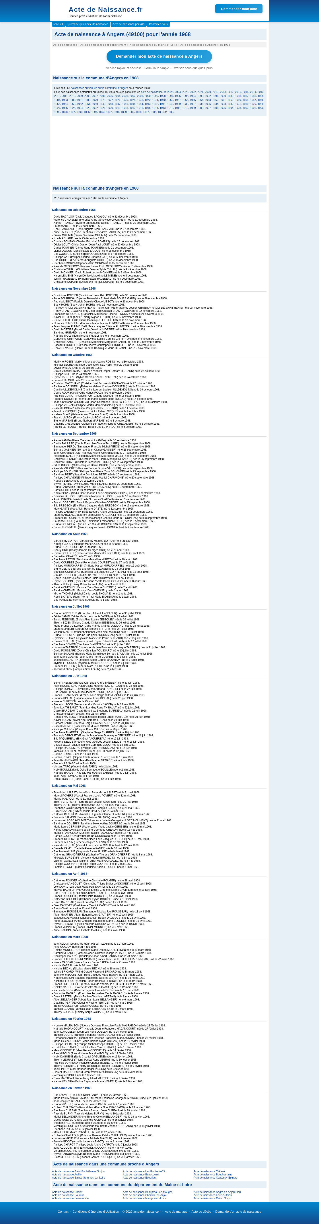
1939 (178, 103)
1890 (124, 111)
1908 (200, 107)
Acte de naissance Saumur (68, 1195)
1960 (230, 99)
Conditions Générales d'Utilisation (96, 1211)
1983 (65, 99)
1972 (148, 99)
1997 (170, 95)
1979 (95, 99)
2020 (208, 91)
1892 (109, 111)
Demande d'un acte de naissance (238, 1211)
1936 (200, 103)
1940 (170, 103)
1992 (208, 95)
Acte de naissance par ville (128, 24)
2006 (102, 95)
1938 (185, 103)
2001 (140, 95)
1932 (230, 103)
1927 (57, 107)
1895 (87, 111)
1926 (65, 107)
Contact (63, 1211)
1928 (261, 103)
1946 (125, 103)
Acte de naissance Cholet (67, 1191)
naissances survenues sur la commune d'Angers (99, 87)
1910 (185, 107)
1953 (72, 103)
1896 (79, 111)
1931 (238, 103)
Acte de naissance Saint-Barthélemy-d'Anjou (78, 1171)
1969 (170, 99)
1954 (65, 103)
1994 (193, 95)
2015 (246, 91)
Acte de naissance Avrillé (67, 1174)
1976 (118, 99)
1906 (215, 107)
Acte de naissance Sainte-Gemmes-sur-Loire (78, 1177)
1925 (72, 107)
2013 (261, 91)
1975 (125, 99)
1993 (200, 95)
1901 (253, 107)
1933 (223, 103)
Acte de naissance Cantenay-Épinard (215, 1177)
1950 (95, 103)
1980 (87, 99)
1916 (140, 107)
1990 (223, 95)
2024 (178, 91)
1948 (110, 103)
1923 (87, 107)
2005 (110, 95)
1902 (246, 107)
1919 (118, 107)
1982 (72, 99)
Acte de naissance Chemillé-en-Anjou (145, 1195)
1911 (178, 107)
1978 (102, 99)
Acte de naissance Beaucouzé (140, 1174)
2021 (200, 91)
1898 (65, 111)
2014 (253, 91)
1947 (118, 103)
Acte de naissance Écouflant (139, 1177)
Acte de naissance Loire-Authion (213, 1195)
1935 (208, 103)
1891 (116, 111)
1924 (80, 107)
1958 (246, 99)
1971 (155, 99)
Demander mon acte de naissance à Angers (159, 56)
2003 (125, 95)
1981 (80, 99)
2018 (223, 91)
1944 (140, 103)
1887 (146, 111)
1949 (102, 103)
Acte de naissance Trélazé (209, 1171)
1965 (193, 99)
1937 (193, 103)
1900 (261, 107)
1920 (110, 107)
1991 (215, 95)
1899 (57, 111)
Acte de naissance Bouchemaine (213, 1174)
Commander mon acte (239, 9)
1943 (148, 103)
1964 (200, 99)
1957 (253, 99)
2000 (148, 95)
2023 (185, 91)
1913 (163, 107)
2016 (238, 91)
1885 (153, 111)
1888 (139, 111)
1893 (102, 111)
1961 (223, 99)
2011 (65, 95)
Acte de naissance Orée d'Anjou (212, 1198)
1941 (163, 103)
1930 (246, 103)
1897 (72, 111)
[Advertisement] (159, 151)
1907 (208, 107)
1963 (208, 99)
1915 (148, 107)
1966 (185, 99)
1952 (80, 103)
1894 (94, 111)
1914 (155, 107)
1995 (185, 95)
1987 (246, 95)
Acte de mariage (176, 1211)
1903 (238, 107)
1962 (215, 99)
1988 (238, 95)
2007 (95, 95)
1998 (163, 95)
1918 (125, 107)
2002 (133, 95)
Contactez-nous (158, 24)
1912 (170, 107)
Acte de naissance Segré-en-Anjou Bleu (217, 1191)
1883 (170, 111)
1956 (261, 99)
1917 (133, 107)
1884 (161, 111)
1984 (57, 99)
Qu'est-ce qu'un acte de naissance (88, 24)
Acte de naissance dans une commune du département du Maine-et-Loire (122, 1184)
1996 (178, 95)
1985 (261, 95)
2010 (72, 95)
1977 (110, 99)
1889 (131, 111)
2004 (118, 95)
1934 (215, 103)
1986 (253, 95)
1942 (155, 103)
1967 (178, 99)
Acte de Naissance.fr (106, 9)
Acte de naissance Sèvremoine (70, 1198)
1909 (193, 107)
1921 (102, 107)
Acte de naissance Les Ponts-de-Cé (144, 1171)
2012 (57, 95)
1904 (230, 107)
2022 (193, 91)
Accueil (58, 24)
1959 (238, 99)
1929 (253, 103)
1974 (133, 99)
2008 (87, 95)
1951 (87, 103)
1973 (140, 99)
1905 (223, 107)
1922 (95, 107)
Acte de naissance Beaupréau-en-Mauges (147, 1191)
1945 (133, 103)
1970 (163, 99)
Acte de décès (201, 1211)
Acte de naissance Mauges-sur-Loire (144, 1198)
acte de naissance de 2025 (157, 91)
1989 (230, 95)
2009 (80, 95)
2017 (230, 91)
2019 (215, 91)
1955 (57, 103)
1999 (155, 95)
